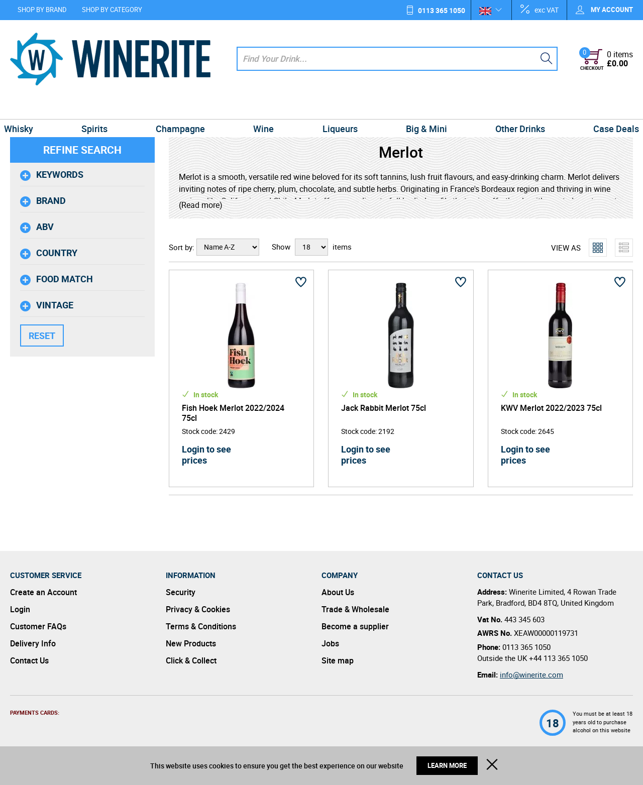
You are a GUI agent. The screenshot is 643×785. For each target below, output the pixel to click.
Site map (338, 660)
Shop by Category (112, 9)
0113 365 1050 (441, 10)
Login (20, 609)
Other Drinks (513, 107)
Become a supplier (355, 626)
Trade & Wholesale (355, 609)
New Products (191, 643)
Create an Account (43, 592)
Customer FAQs (38, 626)
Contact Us (29, 660)
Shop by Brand (42, 9)
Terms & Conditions (201, 626)
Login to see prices (206, 454)
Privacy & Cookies (198, 609)
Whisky (28, 107)
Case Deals (606, 107)
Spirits (101, 107)
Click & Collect (191, 660)
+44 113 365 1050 (558, 658)
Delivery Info (33, 643)
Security (180, 592)
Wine (265, 107)
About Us (338, 592)
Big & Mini (422, 107)
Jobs (330, 643)
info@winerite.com (531, 674)
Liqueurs (338, 107)
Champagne (184, 107)
